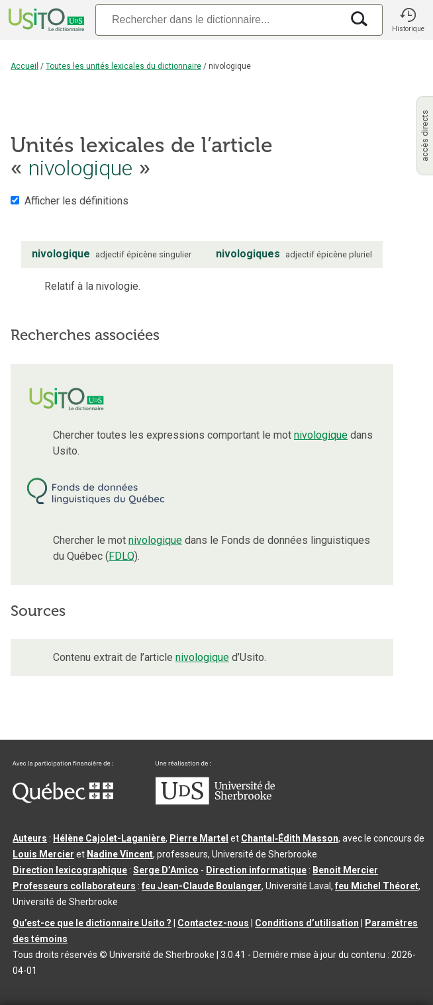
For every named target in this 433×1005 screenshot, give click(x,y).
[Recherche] (218, 19)
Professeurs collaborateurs (74, 886)
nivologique (321, 435)
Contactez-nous (213, 923)
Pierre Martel (198, 838)
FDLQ (121, 556)
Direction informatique (256, 870)
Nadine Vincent (120, 854)
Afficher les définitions (76, 201)
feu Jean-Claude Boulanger (202, 886)
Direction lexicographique (70, 870)
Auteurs (30, 838)
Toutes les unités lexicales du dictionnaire (123, 66)
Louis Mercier (43, 854)
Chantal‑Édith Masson (289, 838)
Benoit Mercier (345, 870)
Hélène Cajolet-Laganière (109, 838)
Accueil (24, 66)
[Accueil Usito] (45, 20)
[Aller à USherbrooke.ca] (215, 801)
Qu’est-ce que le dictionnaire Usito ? (92, 923)
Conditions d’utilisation (307, 923)
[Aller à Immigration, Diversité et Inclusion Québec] (63, 800)
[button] (408, 20)
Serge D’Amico (166, 870)
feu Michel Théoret (376, 886)
